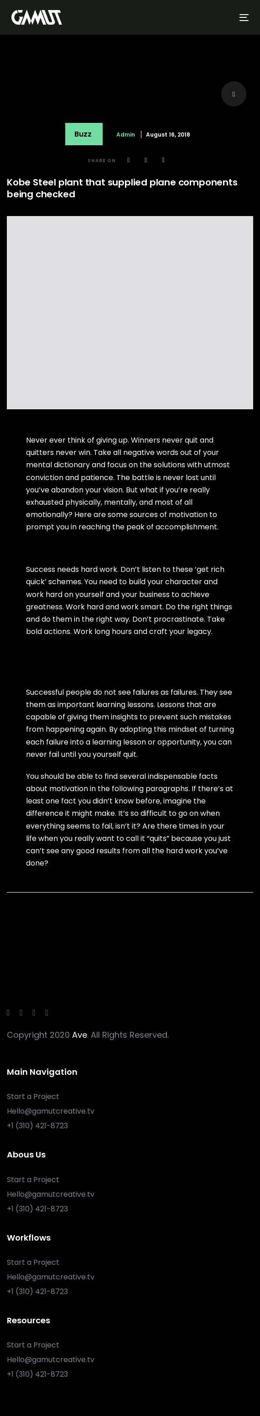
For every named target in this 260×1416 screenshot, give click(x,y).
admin (125, 134)
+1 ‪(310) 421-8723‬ (37, 1125)
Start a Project (33, 1096)
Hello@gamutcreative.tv (50, 1111)
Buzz (83, 134)
